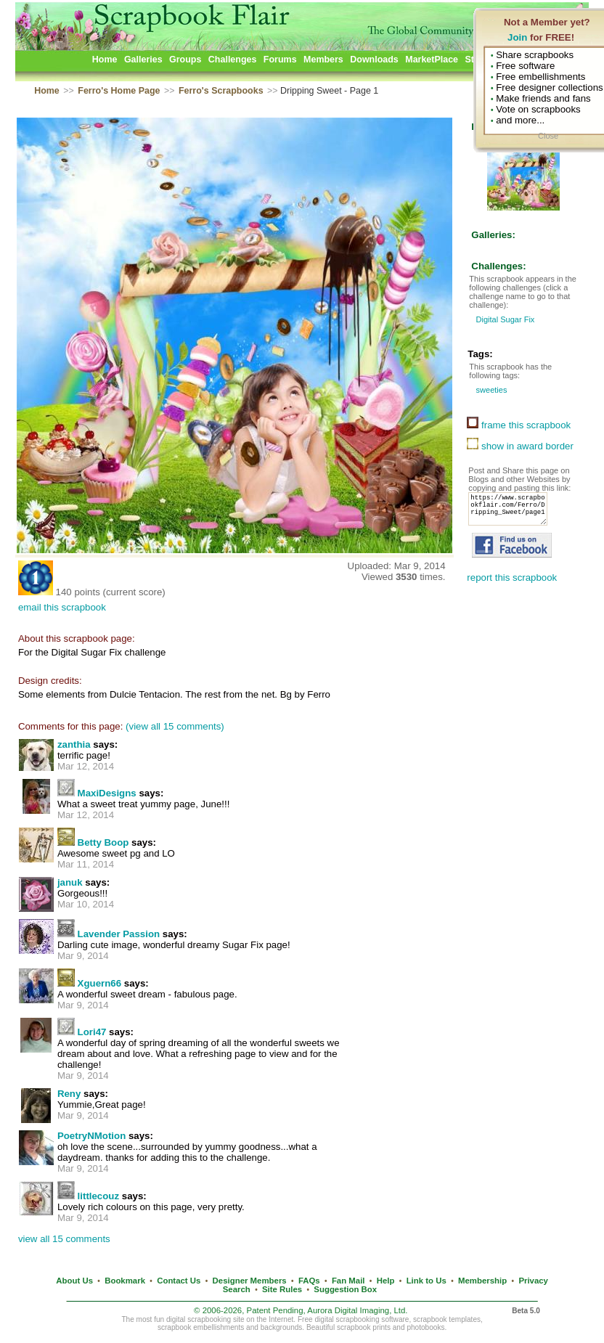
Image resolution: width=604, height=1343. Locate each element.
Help (386, 1280)
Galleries (143, 59)
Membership (482, 1280)
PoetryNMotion (91, 1135)
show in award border (520, 446)
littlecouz (99, 1196)
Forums (280, 59)
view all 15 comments (64, 1238)
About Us (74, 1280)
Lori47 (92, 1031)
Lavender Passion (119, 933)
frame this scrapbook (519, 425)
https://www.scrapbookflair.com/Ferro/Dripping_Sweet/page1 (511, 513)
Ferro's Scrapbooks (221, 91)
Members (323, 59)
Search (236, 1289)
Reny (69, 1093)
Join (517, 37)
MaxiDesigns (107, 793)
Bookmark (125, 1280)
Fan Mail (348, 1280)
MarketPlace (431, 59)
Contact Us (178, 1280)
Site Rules (282, 1289)
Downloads (374, 59)
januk (70, 882)
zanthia (74, 744)
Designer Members (250, 1280)
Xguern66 (99, 983)
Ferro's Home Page (119, 91)
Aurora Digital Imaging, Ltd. (357, 1310)
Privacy (533, 1280)
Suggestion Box (345, 1289)
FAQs (309, 1280)
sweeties (490, 389)
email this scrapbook (62, 607)
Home (105, 59)
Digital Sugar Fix (503, 319)
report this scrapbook (512, 586)
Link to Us (426, 1280)
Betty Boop (103, 842)
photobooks (425, 1327)
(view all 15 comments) (175, 726)
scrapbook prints (364, 1327)
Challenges (232, 59)
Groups (185, 59)
